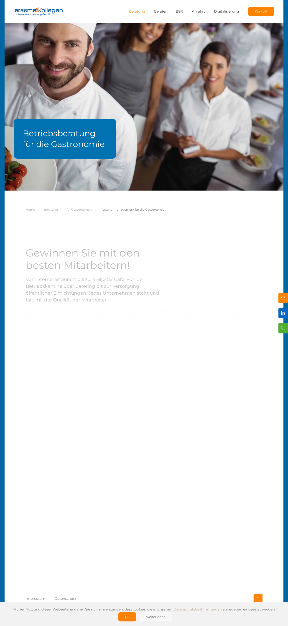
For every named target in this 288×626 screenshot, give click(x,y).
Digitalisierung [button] (226, 11)
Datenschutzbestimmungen (197, 609)
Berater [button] (160, 11)
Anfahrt (198, 11)
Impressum (35, 598)
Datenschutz (65, 598)
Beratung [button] (137, 11)
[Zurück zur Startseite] (39, 11)
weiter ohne (155, 617)
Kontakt (261, 11)
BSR (179, 11)
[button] (257, 598)
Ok (127, 617)
